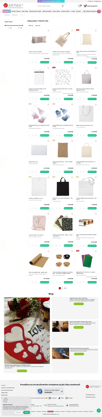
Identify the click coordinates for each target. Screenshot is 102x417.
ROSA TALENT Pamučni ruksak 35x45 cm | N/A (86, 52)
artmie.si (39, 411)
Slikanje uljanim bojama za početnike (79, 348)
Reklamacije (4, 395)
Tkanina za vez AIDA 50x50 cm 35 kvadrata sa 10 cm (37, 89)
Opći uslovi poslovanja (7, 390)
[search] (62, 6)
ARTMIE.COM (50, 411)
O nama (3, 385)
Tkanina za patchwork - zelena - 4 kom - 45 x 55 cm (63, 235)
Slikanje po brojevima (91, 11)
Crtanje (73, 11)
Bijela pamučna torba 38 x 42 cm (84, 125)
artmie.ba (57, 411)
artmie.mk (74, 411)
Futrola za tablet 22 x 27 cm (36, 198)
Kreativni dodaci (65, 11)
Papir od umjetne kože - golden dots (38, 272)
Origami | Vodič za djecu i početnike (78, 298)
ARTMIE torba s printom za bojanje (61, 51)
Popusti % (6, 11)
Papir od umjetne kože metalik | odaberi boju (86, 235)
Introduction (7, 15)
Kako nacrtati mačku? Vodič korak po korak (80, 321)
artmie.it (91, 411)
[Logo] (13, 6)
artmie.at (80, 411)
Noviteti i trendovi (16, 11)
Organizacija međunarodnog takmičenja (55, 406)
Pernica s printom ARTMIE (35, 51)
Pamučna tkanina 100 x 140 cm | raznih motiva (62, 89)
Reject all (18, 412)
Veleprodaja (4, 392)
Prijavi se (91, 1)
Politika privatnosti (90, 397)
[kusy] (33, 62)
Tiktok (61, 398)
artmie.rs (33, 411)
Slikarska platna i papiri (35, 11)
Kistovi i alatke (56, 11)
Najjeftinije (30, 25)
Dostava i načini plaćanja (7, 387)
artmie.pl (44, 411)
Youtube (69, 398)
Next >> (65, 288)
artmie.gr (85, 411)
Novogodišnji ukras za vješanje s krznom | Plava (63, 126)
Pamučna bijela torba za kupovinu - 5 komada (85, 162)
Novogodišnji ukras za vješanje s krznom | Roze (39, 126)
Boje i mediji (25, 11)
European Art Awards (51, 404)
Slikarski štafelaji (47, 11)
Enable (26, 412)
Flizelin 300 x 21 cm (33, 162)
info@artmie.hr (91, 394)
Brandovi (78, 11)
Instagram (53, 398)
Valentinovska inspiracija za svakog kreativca (18, 365)
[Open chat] (99, 410)
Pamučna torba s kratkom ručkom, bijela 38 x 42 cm (85, 89)
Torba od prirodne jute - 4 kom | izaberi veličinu (62, 162)
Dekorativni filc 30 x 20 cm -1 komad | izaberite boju (85, 273)
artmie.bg (68, 411)
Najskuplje (37, 25)
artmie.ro (63, 411)
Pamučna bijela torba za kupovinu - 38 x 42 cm (86, 199)
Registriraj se (98, 1)
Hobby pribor (15, 15)
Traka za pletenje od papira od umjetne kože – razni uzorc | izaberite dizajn (63, 273)
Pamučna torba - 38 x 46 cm (36, 235)
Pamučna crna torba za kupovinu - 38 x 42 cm (63, 199)
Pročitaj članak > (22, 371)
